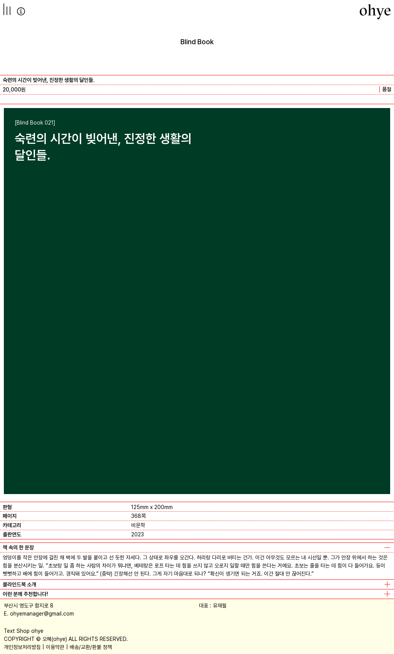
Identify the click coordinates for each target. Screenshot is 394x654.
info (21, 11)
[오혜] (375, 11)
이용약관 (55, 647)
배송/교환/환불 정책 (91, 647)
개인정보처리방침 (22, 647)
